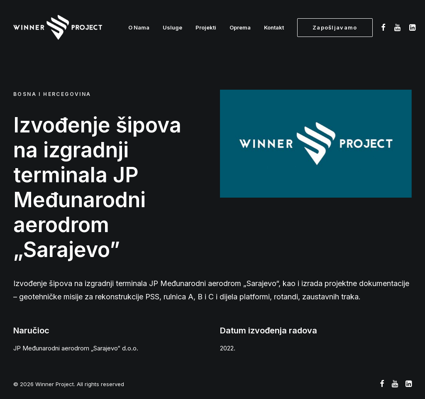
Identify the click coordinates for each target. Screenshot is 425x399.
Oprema (240, 27)
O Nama (138, 27)
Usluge (172, 27)
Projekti (205, 27)
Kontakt (274, 27)
